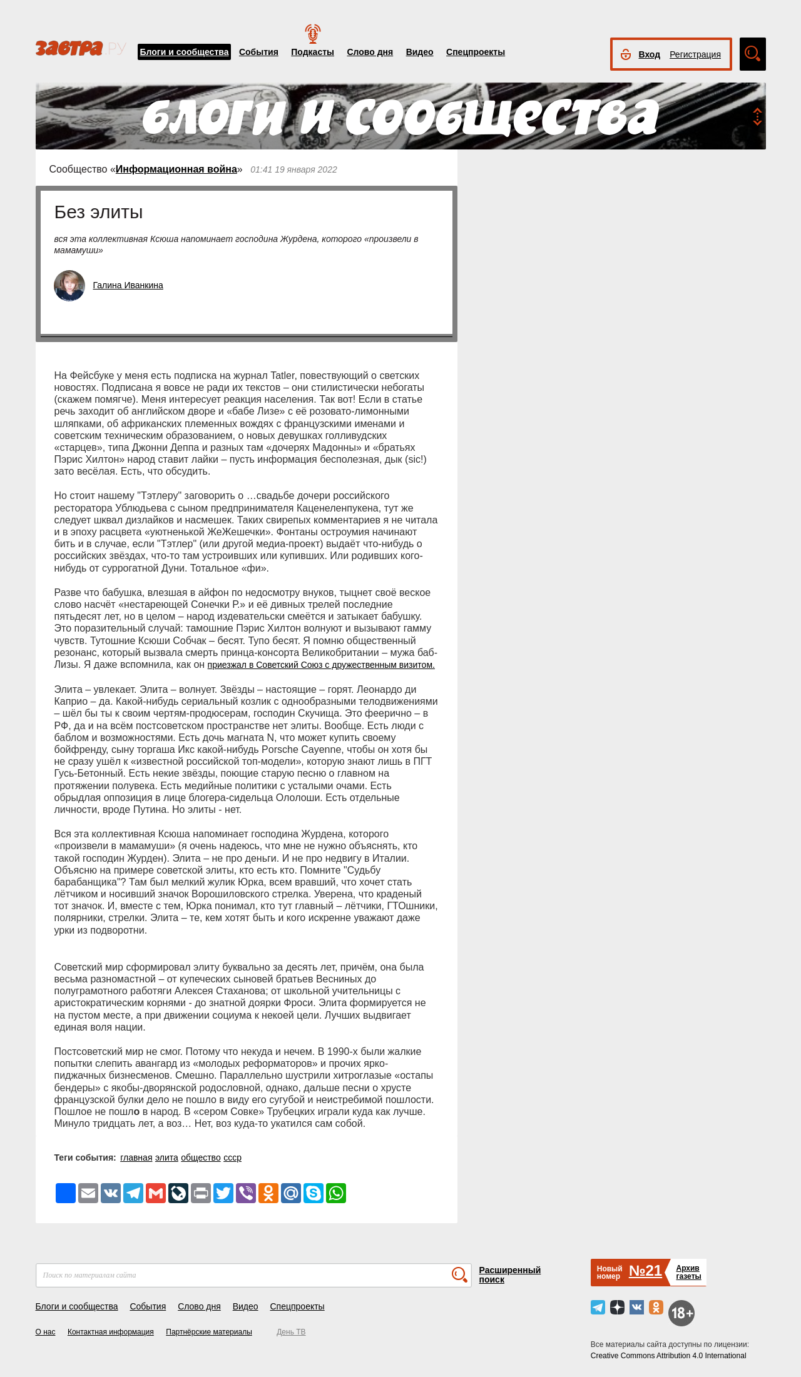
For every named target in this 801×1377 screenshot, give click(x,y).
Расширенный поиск (510, 1274)
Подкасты (312, 52)
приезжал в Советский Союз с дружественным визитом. (321, 665)
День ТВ (291, 1332)
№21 (645, 1270)
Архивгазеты (688, 1272)
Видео (420, 52)
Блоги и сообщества (184, 52)
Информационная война (176, 169)
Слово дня (370, 52)
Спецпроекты (475, 52)
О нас (46, 1332)
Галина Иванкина (128, 285)
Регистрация (695, 54)
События (258, 52)
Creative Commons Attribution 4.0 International (669, 1355)
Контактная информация (111, 1332)
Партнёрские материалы (209, 1332)
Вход (650, 54)
